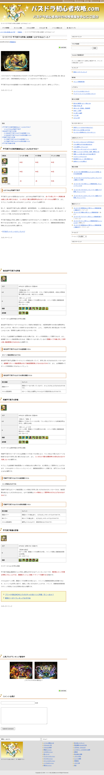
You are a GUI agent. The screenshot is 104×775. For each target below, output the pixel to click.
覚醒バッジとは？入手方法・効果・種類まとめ (86, 151)
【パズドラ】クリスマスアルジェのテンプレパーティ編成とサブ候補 (87, 178)
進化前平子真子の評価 (9, 131)
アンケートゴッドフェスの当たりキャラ (84, 93)
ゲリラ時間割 (5, 28)
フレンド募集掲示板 (79, 81)
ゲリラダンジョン (48, 758)
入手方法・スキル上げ (80, 747)
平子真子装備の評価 (8, 143)
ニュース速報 (77, 758)
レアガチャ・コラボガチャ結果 (82, 749)
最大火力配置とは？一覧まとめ (82, 103)
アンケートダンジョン (49, 756)
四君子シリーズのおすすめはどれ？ (83, 127)
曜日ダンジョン (48, 765)
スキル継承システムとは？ (80, 147)
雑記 (75, 765)
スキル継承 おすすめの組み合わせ (82, 144)
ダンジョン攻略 (18, 28)
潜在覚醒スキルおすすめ (80, 745)
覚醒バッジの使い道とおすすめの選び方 (84, 154)
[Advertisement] (33, 104)
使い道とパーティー (79, 743)
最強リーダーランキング (80, 72)
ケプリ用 (75, 115)
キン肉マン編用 (77, 113)
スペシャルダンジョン (49, 761)
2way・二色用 (77, 110)
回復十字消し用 (77, 105)
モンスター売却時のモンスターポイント (84, 132)
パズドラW (77, 763)
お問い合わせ (79, 1)
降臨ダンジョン (48, 749)
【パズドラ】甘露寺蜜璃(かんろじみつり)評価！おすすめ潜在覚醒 (87, 172)
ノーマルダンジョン (49, 763)
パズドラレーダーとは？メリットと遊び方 (85, 149)
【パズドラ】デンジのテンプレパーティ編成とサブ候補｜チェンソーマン (87, 196)
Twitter (87, 1)
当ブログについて (68, 1)
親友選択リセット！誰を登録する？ (83, 159)
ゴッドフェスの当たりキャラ (81, 91)
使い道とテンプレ (71, 28)
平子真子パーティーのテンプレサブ (13, 231)
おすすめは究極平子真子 (12, 129)
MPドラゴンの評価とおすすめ (81, 130)
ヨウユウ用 (76, 118)
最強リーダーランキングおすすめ (18, 598)
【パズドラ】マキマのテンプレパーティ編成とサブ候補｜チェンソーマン (87, 190)
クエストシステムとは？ (80, 156)
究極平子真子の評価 (8, 137)
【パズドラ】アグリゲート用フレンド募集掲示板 (87, 216)
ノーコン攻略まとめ (57, 28)
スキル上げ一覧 (43, 28)
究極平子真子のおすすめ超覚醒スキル (16, 139)
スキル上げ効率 (31, 28)
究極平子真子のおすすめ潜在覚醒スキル (17, 141)
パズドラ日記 (77, 756)
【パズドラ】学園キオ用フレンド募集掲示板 (85, 212)
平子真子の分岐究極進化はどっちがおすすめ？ (16, 127)
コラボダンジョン (48, 752)
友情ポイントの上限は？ (80, 161)
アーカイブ (75, 236)
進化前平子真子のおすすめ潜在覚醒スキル (17, 135)
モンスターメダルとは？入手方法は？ (83, 142)
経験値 (76, 752)
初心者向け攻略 (78, 754)
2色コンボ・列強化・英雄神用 (81, 108)
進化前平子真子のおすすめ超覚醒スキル (17, 133)
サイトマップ (95, 1)
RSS (103, 1)
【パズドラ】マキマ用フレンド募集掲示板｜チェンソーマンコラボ (87, 184)
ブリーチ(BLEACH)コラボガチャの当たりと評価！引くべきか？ (29, 595)
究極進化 (12, 42)
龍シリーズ (46, 754)
